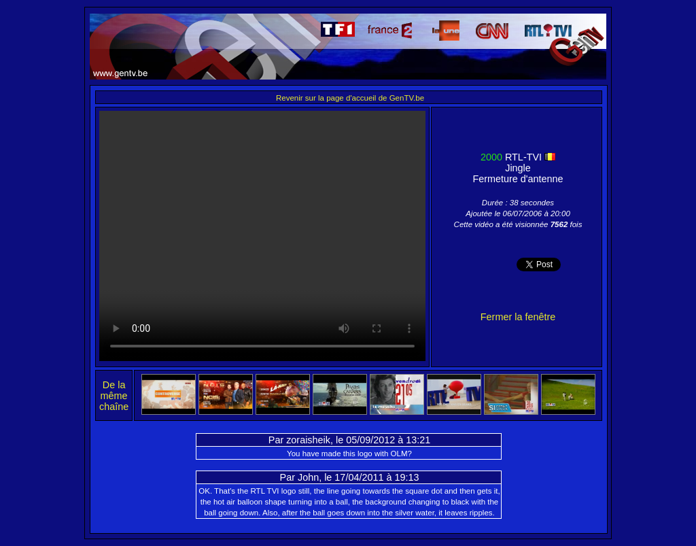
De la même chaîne (113, 395)
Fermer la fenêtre (518, 316)
